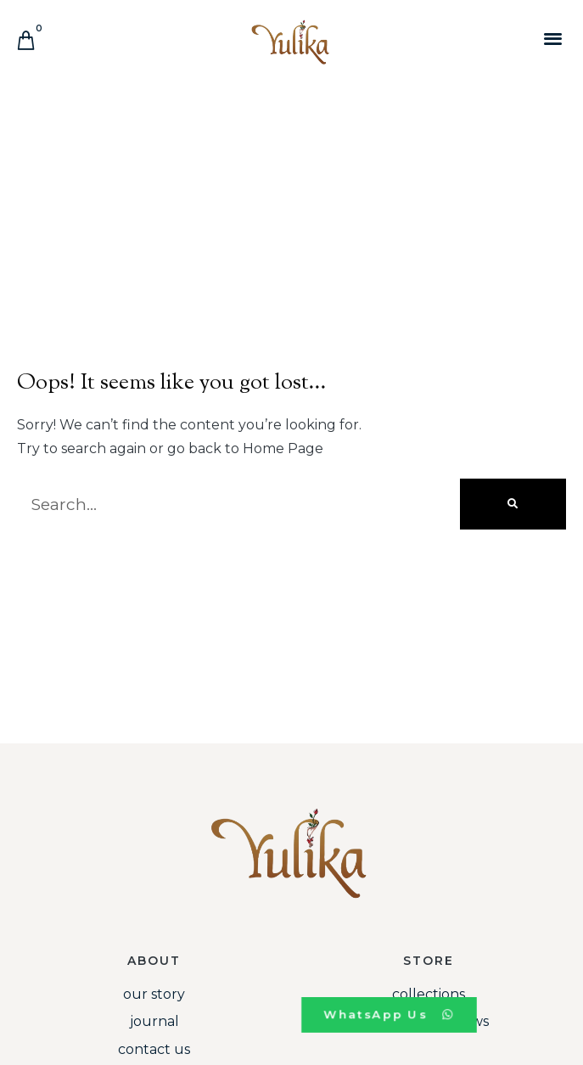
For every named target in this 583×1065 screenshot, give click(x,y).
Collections (428, 994)
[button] (553, 38)
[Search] (513, 504)
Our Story (154, 994)
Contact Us (154, 1049)
